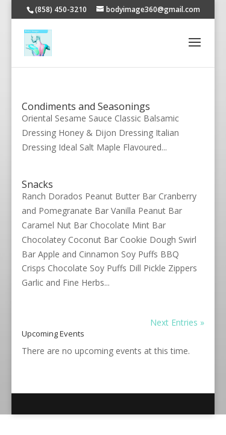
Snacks (37, 184)
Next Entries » (177, 322)
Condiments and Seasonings (86, 106)
